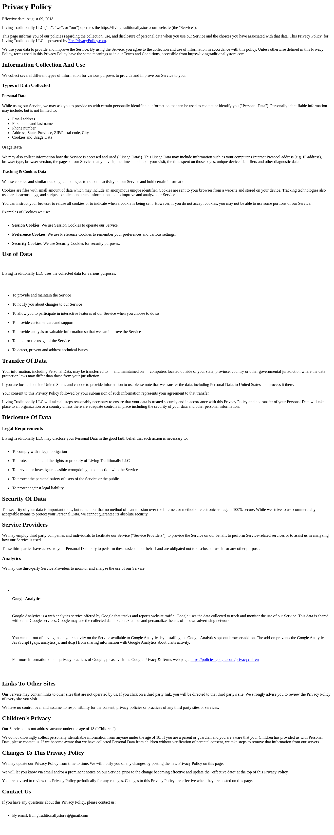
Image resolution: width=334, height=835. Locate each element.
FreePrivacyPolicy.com (87, 41)
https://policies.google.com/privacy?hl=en (225, 659)
